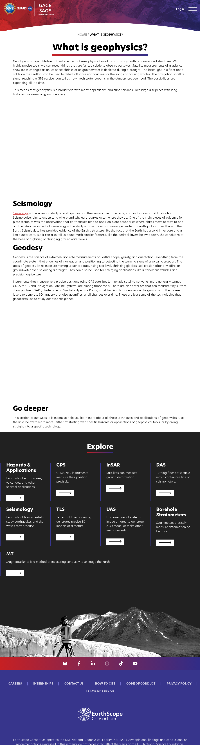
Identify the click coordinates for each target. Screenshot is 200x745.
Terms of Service (100, 691)
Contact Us (74, 683)
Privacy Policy (179, 683)
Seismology (20, 213)
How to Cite (105, 683)
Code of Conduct (140, 683)
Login (180, 9)
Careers (15, 683)
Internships (43, 683)
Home (82, 34)
